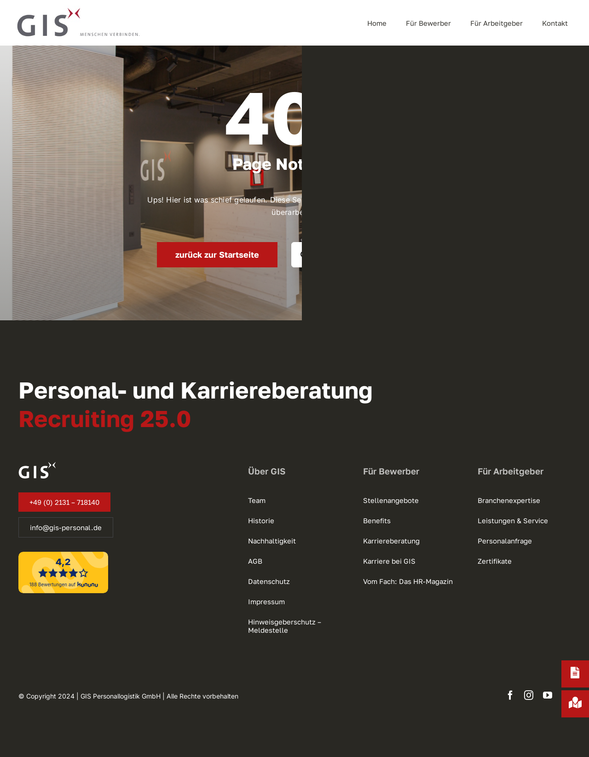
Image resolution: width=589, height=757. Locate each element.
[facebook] (510, 695)
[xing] (566, 695)
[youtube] (547, 695)
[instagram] (528, 695)
